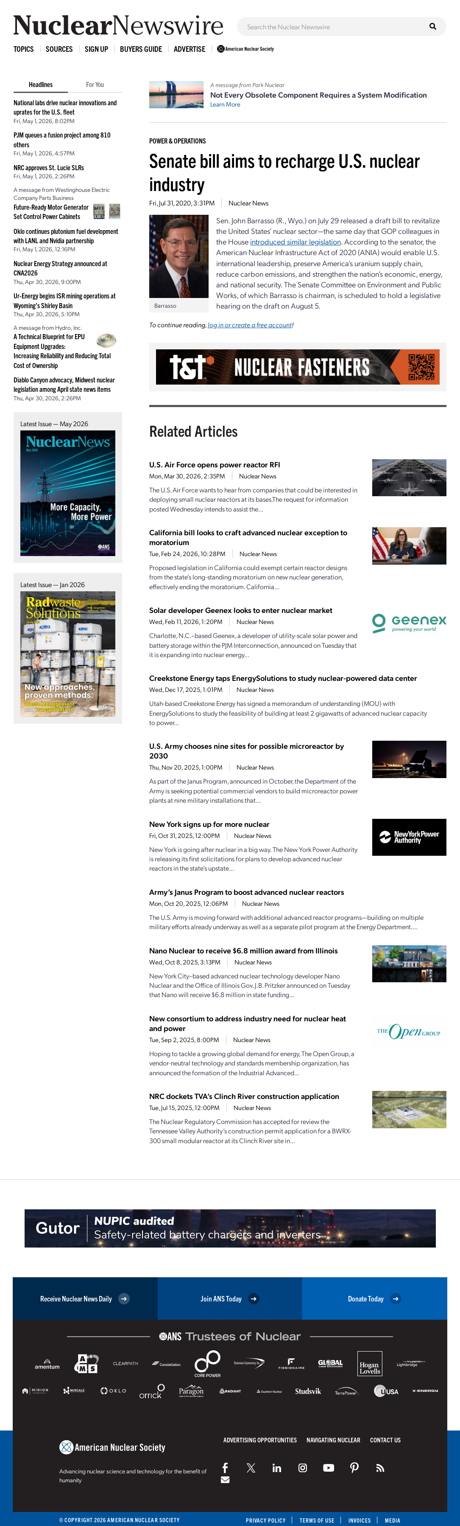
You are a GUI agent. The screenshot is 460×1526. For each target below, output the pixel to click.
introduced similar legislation (295, 241)
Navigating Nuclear (333, 1440)
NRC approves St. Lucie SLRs (49, 167)
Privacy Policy (265, 1520)
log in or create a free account (250, 324)
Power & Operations (177, 140)
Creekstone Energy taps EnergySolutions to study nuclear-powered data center (283, 678)
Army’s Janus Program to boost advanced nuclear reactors (246, 891)
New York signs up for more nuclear (209, 824)
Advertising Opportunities (260, 1440)
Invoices (359, 1520)
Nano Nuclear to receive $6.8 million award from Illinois (243, 950)
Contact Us (385, 1440)
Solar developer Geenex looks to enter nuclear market (240, 610)
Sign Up (96, 48)
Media (393, 1520)
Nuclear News (248, 202)
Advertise (189, 48)
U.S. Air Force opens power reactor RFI (214, 464)
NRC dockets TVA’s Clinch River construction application (244, 1096)
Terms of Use (316, 1520)
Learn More (225, 104)
